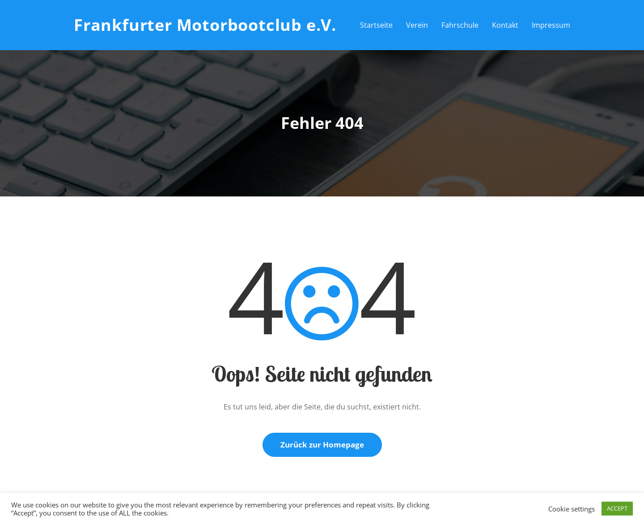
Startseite (376, 25)
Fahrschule (460, 25)
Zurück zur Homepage (322, 444)
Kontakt (505, 25)
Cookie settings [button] (571, 509)
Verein (417, 25)
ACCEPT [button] (617, 508)
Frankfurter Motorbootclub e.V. (205, 25)
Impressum (551, 25)
